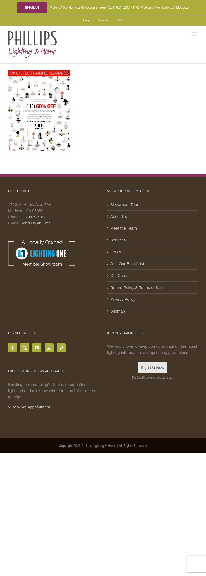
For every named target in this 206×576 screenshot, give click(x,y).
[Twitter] (24, 347)
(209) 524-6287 (119, 7)
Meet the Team (123, 228)
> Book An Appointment (29, 407)
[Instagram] (49, 347)
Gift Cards (119, 275)
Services (118, 240)
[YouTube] (36, 347)
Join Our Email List (127, 263)
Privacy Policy (122, 299)
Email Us (32, 7)
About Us (118, 216)
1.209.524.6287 (36, 217)
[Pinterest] (61, 347)
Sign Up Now (152, 367)
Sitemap (117, 311)
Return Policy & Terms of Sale (137, 287)
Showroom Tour (124, 204)
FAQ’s (115, 251)
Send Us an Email (36, 223)
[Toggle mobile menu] (195, 34)
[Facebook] (12, 347)
